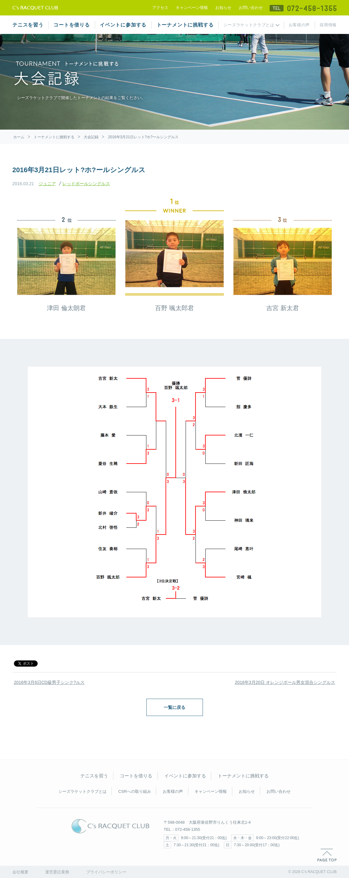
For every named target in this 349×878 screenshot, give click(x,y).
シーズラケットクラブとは (249, 25)
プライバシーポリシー (106, 872)
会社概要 (20, 872)
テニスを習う (28, 24)
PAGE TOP (327, 855)
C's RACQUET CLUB (110, 826)
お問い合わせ (251, 7)
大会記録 (91, 137)
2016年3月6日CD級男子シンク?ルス (49, 682)
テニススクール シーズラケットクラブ (35, 7)
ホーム (18, 137)
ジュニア (47, 183)
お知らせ (223, 7)
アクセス (160, 7)
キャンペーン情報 (192, 7)
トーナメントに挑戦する (185, 24)
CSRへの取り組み (134, 791)
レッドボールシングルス (86, 183)
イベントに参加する (123, 24)
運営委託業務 (57, 872)
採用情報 (328, 25)
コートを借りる (71, 24)
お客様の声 (299, 25)
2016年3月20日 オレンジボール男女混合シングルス (285, 682)
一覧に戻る (174, 707)
